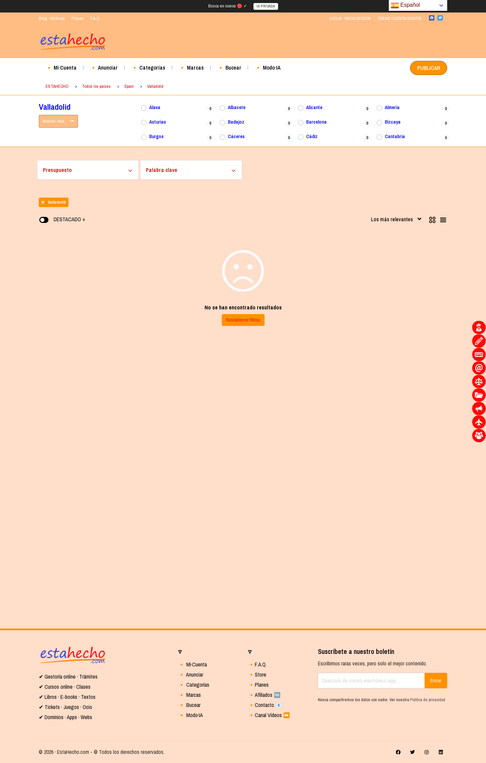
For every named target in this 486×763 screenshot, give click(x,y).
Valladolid (155, 86)
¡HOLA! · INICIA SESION (350, 18)
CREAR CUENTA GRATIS (399, 18)
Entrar (435, 681)
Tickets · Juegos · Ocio (67, 707)
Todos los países (96, 86)
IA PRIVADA (265, 6)
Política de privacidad (427, 700)
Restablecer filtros (243, 320)
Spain (129, 86)
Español (405, 5)
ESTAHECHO (57, 86)
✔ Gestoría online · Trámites (68, 676)
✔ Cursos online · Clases (64, 686)
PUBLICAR (428, 68)
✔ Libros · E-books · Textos (67, 697)
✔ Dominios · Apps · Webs (65, 717)
